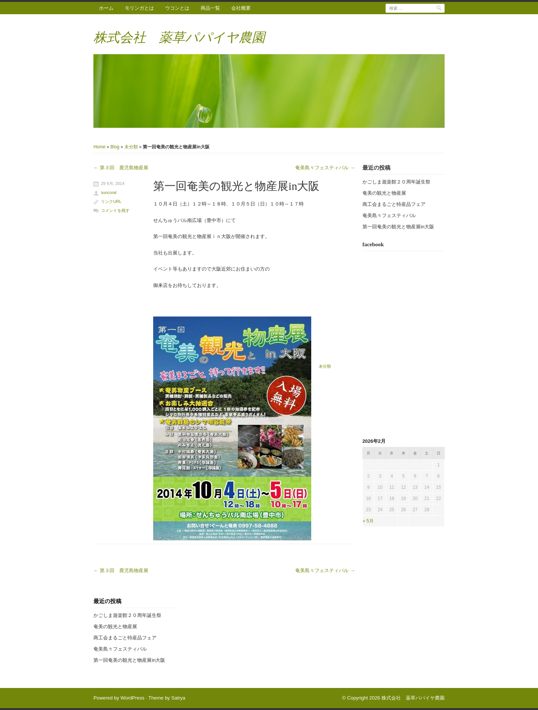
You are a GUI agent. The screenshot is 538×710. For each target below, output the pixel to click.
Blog (115, 146)
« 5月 (368, 521)
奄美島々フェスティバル (325, 167)
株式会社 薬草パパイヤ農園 (179, 37)
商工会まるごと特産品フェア (394, 204)
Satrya (178, 698)
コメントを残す (115, 210)
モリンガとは (139, 8)
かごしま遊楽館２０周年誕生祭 (396, 182)
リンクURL (111, 201)
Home (99, 146)
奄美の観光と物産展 (384, 193)
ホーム (106, 8)
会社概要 (241, 8)
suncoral (109, 192)
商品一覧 (210, 8)
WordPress (132, 698)
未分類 (131, 146)
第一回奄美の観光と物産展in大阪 (236, 186)
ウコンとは (177, 8)
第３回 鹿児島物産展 (120, 167)
